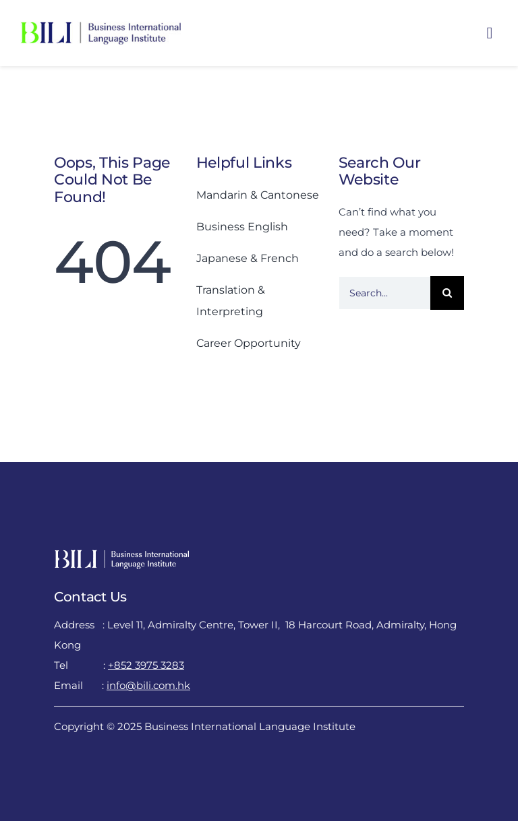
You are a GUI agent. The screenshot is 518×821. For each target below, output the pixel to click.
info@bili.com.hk (148, 685)
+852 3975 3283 (146, 665)
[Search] (447, 293)
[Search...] (385, 293)
